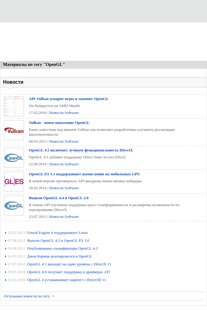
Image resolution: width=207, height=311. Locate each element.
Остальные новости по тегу (29, 296)
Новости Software (64, 112)
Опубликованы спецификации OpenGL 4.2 (62, 248)
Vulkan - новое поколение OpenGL (59, 122)
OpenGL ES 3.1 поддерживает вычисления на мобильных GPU (84, 174)
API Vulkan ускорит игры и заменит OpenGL (69, 98)
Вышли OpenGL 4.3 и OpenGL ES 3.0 (58, 240)
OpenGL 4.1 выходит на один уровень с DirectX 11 (69, 264)
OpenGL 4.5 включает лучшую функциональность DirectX (81, 150)
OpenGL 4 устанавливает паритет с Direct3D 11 (66, 279)
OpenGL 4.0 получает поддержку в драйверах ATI (68, 272)
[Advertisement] (103, 42)
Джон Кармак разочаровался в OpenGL (59, 256)
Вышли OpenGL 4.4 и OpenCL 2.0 (58, 198)
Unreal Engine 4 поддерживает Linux (57, 232)
